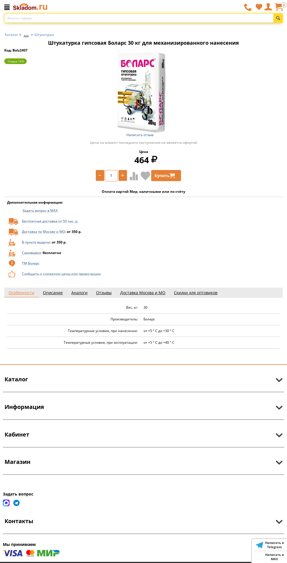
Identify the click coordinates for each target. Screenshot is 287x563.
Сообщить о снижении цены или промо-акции (61, 273)
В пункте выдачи (36, 242)
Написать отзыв (139, 134)
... (26, 33)
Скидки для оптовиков (195, 292)
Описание (53, 292)
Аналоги (79, 292)
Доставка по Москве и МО (43, 231)
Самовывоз (31, 252)
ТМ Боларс (30, 263)
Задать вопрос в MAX (40, 210)
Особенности (21, 292)
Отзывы (104, 292)
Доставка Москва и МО (142, 292)
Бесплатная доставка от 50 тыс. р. (50, 221)
